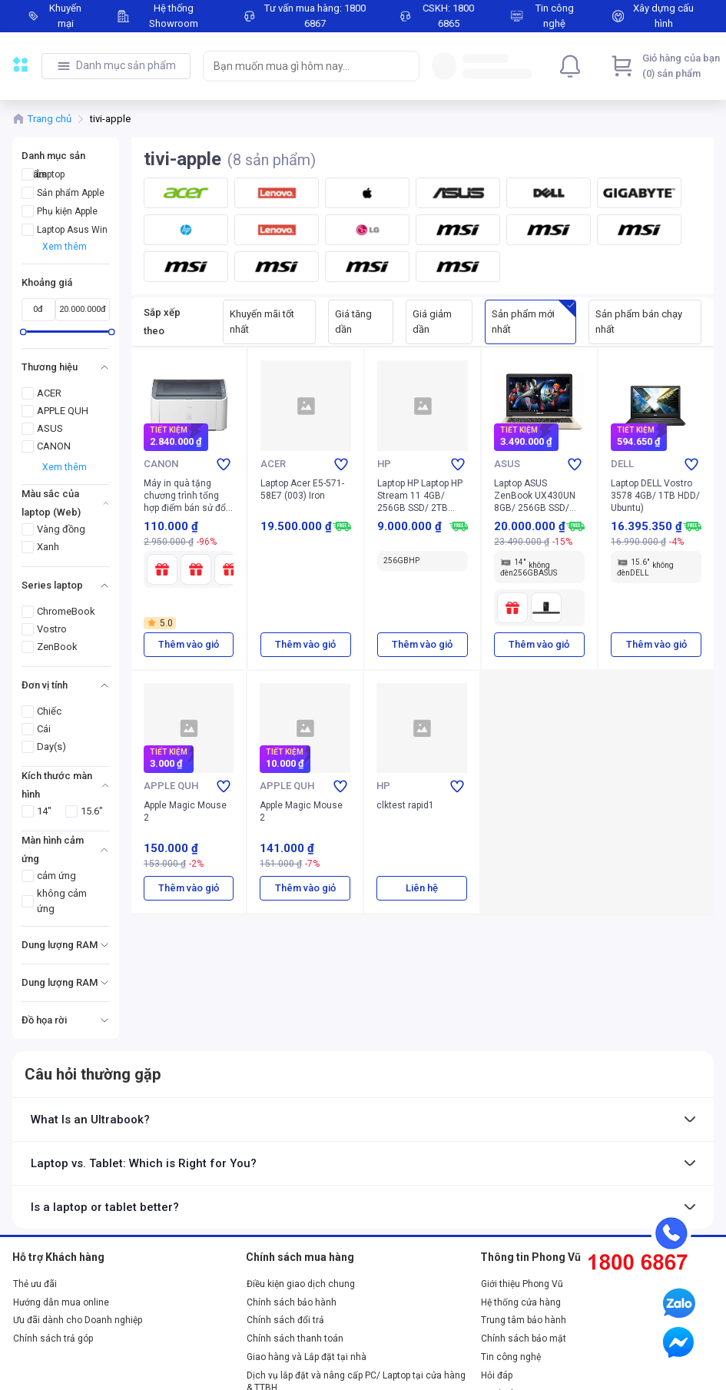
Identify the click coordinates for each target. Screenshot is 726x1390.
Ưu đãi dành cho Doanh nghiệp (77, 1320)
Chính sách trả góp (53, 1338)
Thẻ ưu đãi (35, 1284)
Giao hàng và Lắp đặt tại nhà (306, 1357)
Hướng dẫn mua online (61, 1302)
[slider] (23, 331)
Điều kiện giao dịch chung (301, 1284)
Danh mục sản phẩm (126, 65)
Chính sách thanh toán (295, 1338)
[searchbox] (297, 66)
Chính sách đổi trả (285, 1320)
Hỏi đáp (496, 1375)
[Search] (404, 66)
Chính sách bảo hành (291, 1302)
